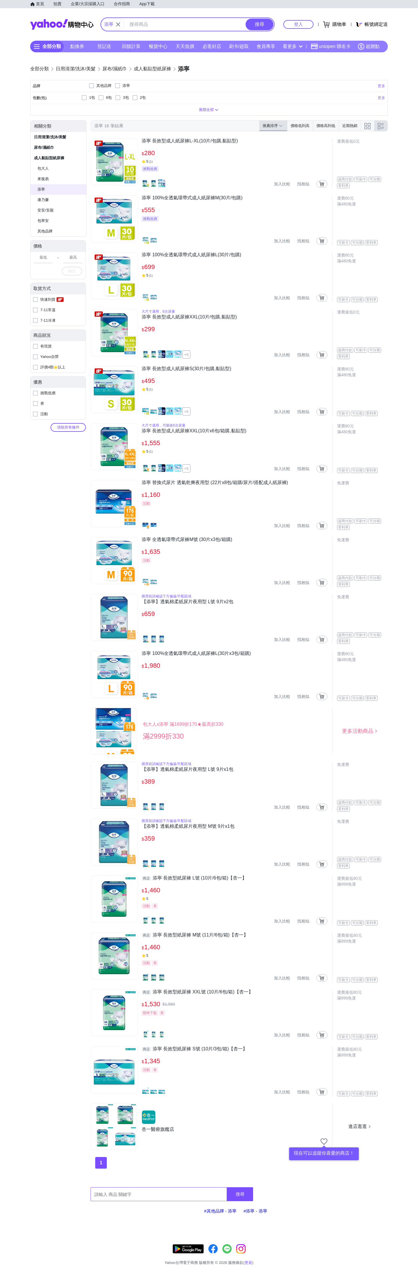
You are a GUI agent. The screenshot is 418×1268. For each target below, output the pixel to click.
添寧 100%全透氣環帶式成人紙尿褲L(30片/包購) (191, 254)
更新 (383, 1248)
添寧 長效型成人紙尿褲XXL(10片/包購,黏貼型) (189, 316)
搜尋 (240, 1194)
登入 (298, 24)
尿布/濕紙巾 (44, 147)
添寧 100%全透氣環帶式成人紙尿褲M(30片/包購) (192, 197)
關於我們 (296, 1255)
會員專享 (266, 46)
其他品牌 (45, 231)
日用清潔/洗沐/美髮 (50, 137)
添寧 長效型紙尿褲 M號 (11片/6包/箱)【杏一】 (195, 935)
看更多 (292, 46)
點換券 (77, 46)
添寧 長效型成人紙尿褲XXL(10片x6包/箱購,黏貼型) (194, 430)
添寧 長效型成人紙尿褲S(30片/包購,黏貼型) (186, 368)
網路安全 (340, 1255)
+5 (186, 354)
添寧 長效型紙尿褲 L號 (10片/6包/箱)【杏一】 (194, 878)
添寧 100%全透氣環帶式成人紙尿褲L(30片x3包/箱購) (196, 653)
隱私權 (360, 1255)
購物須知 (318, 1255)
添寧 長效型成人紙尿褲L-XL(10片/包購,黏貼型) (190, 140)
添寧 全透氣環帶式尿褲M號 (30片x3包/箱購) (187, 539)
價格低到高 (300, 125)
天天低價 (185, 46)
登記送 (104, 46)
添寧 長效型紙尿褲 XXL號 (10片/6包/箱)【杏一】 (197, 992)
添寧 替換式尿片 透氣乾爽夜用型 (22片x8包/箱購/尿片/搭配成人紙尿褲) (215, 482)
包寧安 (43, 221)
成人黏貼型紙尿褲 (49, 158)
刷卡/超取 (239, 46)
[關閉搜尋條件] (118, 24)
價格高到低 (325, 125)
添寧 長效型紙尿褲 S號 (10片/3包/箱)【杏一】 (194, 1049)
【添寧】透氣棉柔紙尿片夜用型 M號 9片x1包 (188, 826)
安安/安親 (45, 210)
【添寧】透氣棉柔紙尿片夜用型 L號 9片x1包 (187, 769)
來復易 (43, 179)
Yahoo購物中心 (61, 24)
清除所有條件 (68, 427)
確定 (72, 271)
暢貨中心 (158, 46)
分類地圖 (380, 1255)
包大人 (43, 168)
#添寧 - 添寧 (255, 1210)
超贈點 (369, 46)
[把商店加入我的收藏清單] (323, 1141)
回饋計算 (131, 46)
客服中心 (274, 1255)
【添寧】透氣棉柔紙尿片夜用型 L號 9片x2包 (187, 601)
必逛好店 (212, 46)
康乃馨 (43, 200)
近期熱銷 (349, 125)
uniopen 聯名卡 (331, 46)
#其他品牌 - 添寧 (220, 1210)
